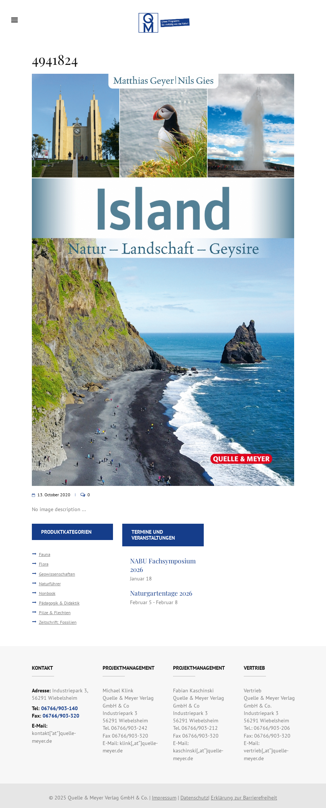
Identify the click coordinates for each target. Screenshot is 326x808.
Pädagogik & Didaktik (59, 603)
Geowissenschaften (57, 574)
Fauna (44, 554)
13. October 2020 (53, 494)
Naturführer (50, 583)
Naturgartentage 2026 (161, 593)
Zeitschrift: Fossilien (58, 622)
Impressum (164, 797)
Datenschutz (194, 797)
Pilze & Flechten (55, 612)
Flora (44, 564)
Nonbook (47, 593)
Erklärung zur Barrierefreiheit (244, 797)
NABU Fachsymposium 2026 (163, 564)
